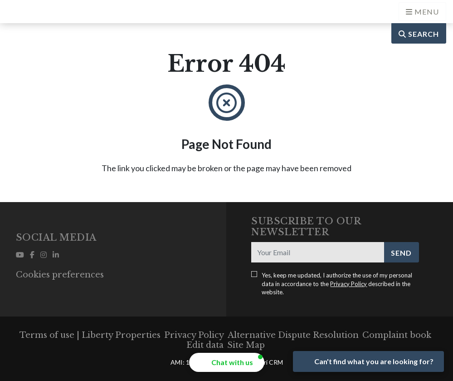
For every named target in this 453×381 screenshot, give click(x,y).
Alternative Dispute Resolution (293, 335)
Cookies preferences (60, 275)
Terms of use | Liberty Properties (90, 335)
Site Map (246, 345)
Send (401, 252)
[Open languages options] (422, 11)
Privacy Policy (348, 283)
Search (419, 34)
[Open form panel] (368, 361)
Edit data (205, 345)
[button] (226, 362)
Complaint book (396, 335)
